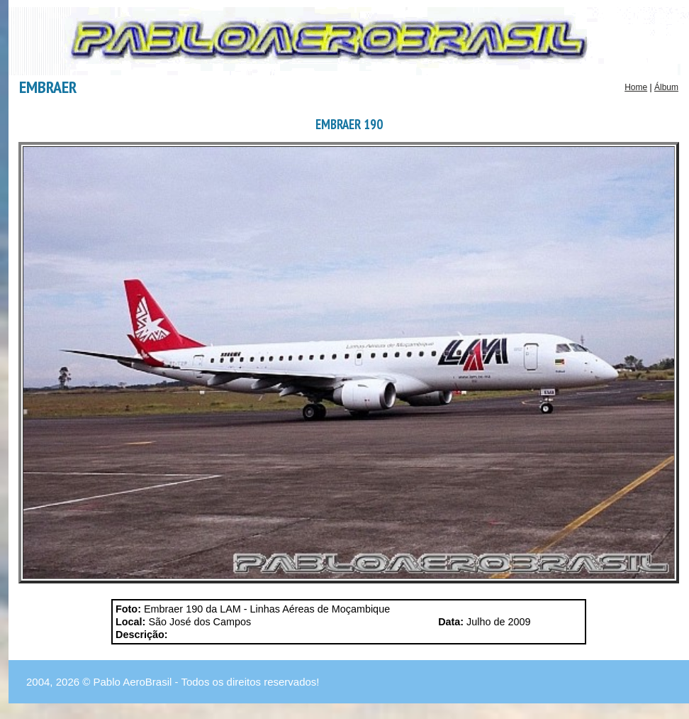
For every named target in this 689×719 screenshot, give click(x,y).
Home (635, 87)
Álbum (666, 87)
